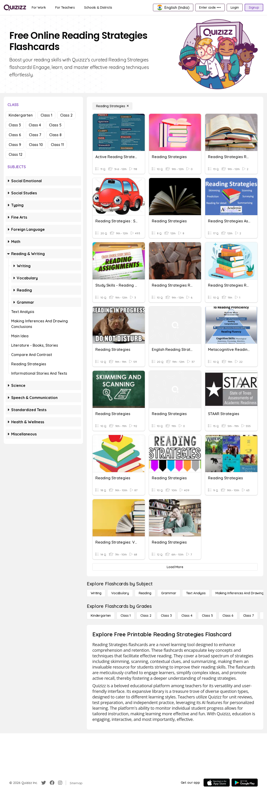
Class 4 (35, 125)
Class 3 (15, 125)
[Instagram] (60, 783)
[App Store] (217, 783)
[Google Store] (245, 783)
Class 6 (15, 134)
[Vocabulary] (120, 593)
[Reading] (145, 593)
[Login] (235, 7)
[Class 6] (227, 615)
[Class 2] (145, 615)
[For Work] (39, 7)
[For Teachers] (65, 7)
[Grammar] (168, 593)
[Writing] (96, 593)
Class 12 (15, 154)
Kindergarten (21, 115)
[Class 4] (186, 615)
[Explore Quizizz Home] (15, 7)
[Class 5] (207, 615)
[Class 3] (166, 615)
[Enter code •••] (210, 7)
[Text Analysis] (196, 593)
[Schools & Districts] (98, 7)
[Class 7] (248, 615)
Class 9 (15, 144)
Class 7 (35, 134)
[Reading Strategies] (112, 106)
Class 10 (36, 144)
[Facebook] (52, 783)
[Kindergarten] (101, 615)
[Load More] (175, 567)
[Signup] (254, 7)
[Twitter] (43, 783)
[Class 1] (126, 615)
